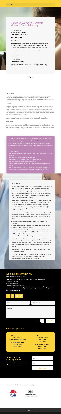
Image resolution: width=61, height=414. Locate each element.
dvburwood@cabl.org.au (21, 35)
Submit (50, 321)
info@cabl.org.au (14, 283)
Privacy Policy (29, 410)
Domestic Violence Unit (43, 144)
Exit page (30, 76)
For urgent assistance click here (15, 285)
